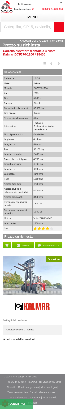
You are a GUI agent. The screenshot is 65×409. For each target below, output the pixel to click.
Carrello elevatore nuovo (43, 392)
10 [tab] (32, 294)
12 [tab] (39, 294)
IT (61, 3)
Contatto (11, 387)
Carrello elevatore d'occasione (24, 397)
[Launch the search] (59, 27)
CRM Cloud (31, 377)
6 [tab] (17, 294)
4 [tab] (10, 294)
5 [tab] (14, 294)
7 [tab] (21, 294)
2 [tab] (3, 294)
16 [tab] (52, 294)
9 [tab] (28, 294)
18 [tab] (59, 294)
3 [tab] (7, 294)
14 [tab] (46, 294)
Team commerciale (17, 392)
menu (32, 17)
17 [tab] (56, 294)
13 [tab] (42, 294)
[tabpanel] (32, 275)
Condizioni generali (28, 387)
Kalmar (32, 306)
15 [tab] (49, 294)
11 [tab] (35, 294)
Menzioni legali (49, 387)
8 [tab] (24, 294)
